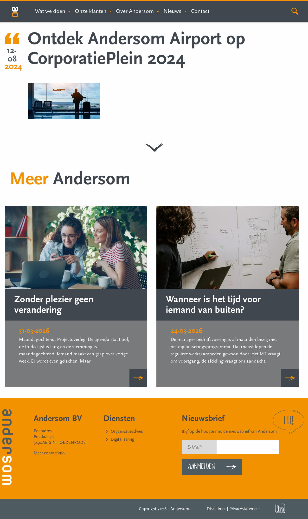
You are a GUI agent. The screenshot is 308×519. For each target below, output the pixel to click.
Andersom (179, 508)
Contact (200, 11)
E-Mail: (194, 447)
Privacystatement (244, 508)
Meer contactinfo (49, 453)
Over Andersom (135, 11)
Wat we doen (50, 11)
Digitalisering (122, 439)
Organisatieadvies (127, 431)
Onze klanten (90, 11)
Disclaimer (216, 508)
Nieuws (172, 11)
